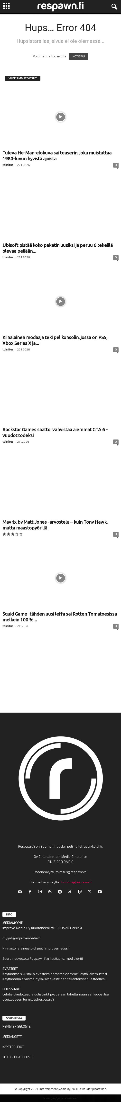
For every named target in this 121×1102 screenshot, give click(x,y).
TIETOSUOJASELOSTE (18, 1057)
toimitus (7, 164)
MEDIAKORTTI (12, 1037)
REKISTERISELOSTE (16, 1026)
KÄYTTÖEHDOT (13, 1047)
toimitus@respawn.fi (76, 882)
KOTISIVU (79, 56)
